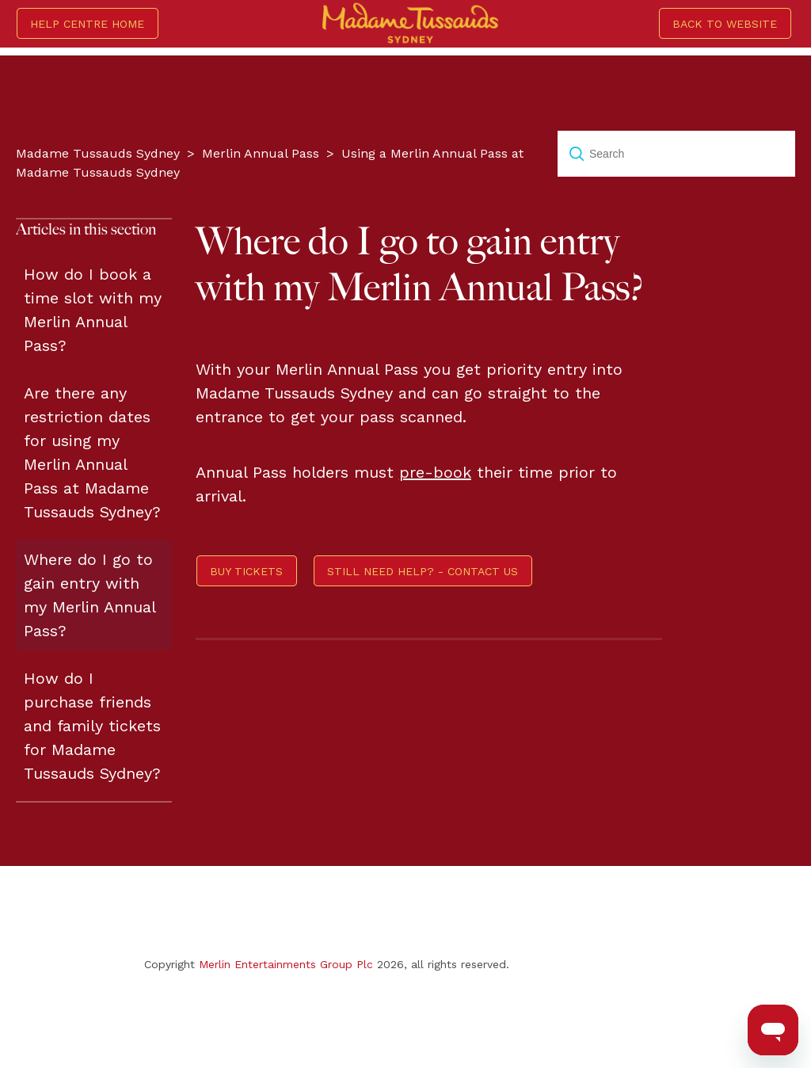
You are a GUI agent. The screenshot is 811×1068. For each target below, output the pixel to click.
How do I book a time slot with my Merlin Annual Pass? (93, 310)
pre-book (435, 472)
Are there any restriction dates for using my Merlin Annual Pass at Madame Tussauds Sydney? (92, 452)
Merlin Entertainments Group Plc (286, 964)
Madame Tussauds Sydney (98, 153)
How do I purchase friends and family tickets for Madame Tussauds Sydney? (92, 726)
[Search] (676, 154)
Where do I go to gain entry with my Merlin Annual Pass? (90, 595)
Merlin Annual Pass (260, 153)
